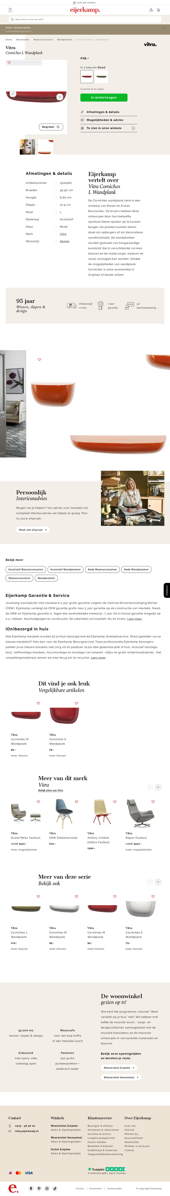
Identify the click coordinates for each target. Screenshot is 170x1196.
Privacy (80, 1189)
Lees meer (134, 618)
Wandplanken (64, 40)
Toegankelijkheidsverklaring (105, 1154)
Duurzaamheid (134, 1138)
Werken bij (131, 1134)
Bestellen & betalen (100, 1146)
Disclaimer (96, 1189)
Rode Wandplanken (136, 569)
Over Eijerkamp (138, 1118)
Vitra (63, 234)
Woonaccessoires (43, 40)
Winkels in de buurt (137, 1146)
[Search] (85, 19)
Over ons (130, 1126)
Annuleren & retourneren (103, 1129)
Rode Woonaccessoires (102, 569)
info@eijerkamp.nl (23, 1131)
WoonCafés (132, 1142)
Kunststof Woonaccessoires (25, 569)
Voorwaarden (114, 1189)
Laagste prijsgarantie (101, 1138)
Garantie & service (99, 1134)
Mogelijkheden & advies (105, 120)
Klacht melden (97, 1142)
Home (9, 40)
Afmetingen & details (103, 112)
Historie (129, 1129)
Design (65, 241)
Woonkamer (22, 40)
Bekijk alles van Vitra (50, 790)
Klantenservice (100, 1118)
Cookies (129, 1150)
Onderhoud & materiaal (103, 1150)
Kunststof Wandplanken (65, 569)
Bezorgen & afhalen (100, 1126)
